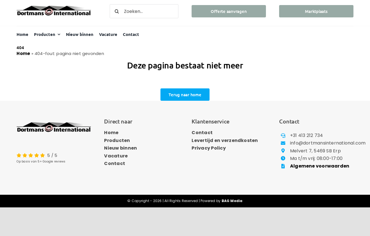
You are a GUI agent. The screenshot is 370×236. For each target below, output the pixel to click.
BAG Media (232, 200)
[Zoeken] (117, 11)
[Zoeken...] (144, 11)
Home (23, 53)
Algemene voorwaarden (320, 166)
